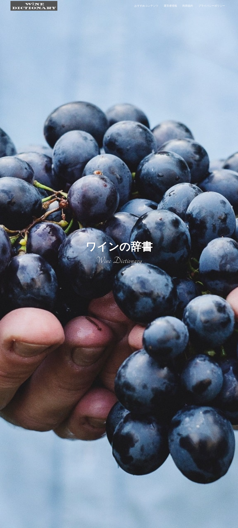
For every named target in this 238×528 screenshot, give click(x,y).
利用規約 (187, 5)
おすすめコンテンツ (146, 5)
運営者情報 (170, 5)
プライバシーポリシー (211, 5)
